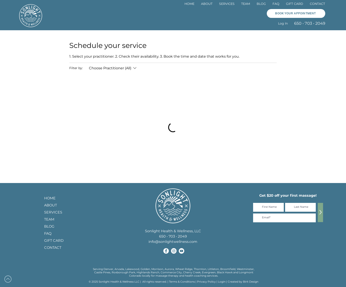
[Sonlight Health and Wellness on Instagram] (174, 251)
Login (222, 281)
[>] (320, 212)
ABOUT (50, 205)
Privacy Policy (206, 281)
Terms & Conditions (182, 281)
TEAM (49, 219)
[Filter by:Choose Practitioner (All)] (113, 68)
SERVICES (53, 212)
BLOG (49, 226)
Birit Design (250, 281)
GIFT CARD (54, 240)
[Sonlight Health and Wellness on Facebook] (166, 251)
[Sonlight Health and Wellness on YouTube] (181, 251)
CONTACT (52, 247)
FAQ (47, 233)
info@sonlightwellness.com (173, 242)
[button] (296, 13)
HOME (50, 198)
